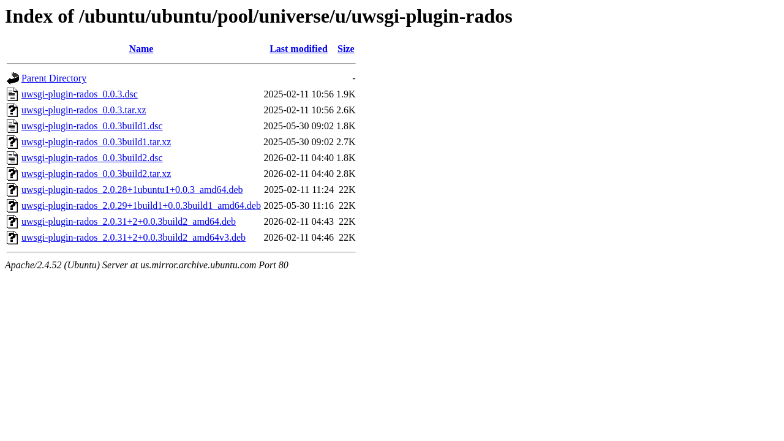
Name (141, 48)
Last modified (299, 48)
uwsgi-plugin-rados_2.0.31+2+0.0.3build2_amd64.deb (128, 221)
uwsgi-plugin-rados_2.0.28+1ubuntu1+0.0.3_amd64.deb (132, 189)
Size (346, 48)
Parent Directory (53, 78)
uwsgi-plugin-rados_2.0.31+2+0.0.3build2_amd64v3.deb (133, 237)
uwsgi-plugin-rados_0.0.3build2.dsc (92, 158)
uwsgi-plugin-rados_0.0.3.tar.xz (83, 110)
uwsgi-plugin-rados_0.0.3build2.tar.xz (96, 173)
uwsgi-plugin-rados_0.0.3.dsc (79, 94)
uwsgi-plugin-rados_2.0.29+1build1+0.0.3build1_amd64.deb (141, 205)
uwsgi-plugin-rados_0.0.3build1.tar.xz (96, 142)
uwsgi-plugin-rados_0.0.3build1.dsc (92, 126)
